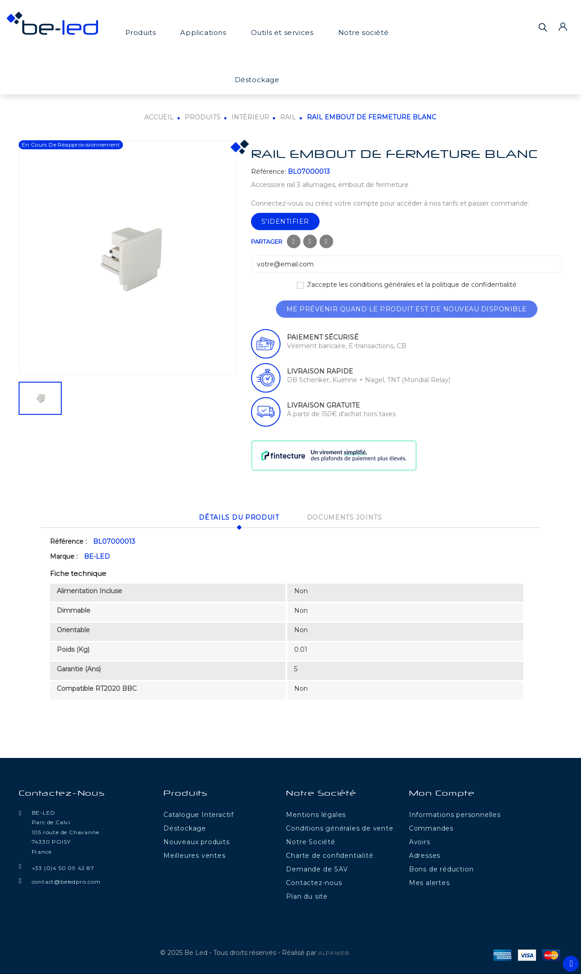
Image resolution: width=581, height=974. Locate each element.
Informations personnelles (455, 813)
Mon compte (442, 792)
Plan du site (307, 895)
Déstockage (257, 79)
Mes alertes (429, 881)
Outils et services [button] (282, 32)
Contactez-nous (62, 792)
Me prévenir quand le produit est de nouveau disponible (406, 309)
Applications (203, 32)
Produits (140, 32)
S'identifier (285, 221)
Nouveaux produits (196, 840)
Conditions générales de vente (339, 827)
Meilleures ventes (194, 854)
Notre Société (310, 840)
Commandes (431, 827)
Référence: (268, 171)
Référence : (68, 540)
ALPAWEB (334, 951)
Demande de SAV (317, 868)
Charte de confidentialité (329, 854)
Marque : (64, 555)
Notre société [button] (363, 32)
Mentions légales (316, 813)
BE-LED (97, 555)
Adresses (424, 854)
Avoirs (419, 840)
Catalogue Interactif (198, 813)
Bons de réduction (441, 868)
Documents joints (347, 517)
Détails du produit (236, 517)
